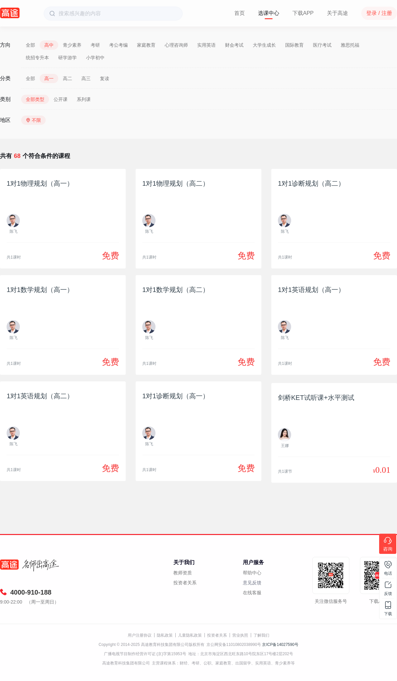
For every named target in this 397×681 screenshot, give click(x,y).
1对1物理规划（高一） (40, 183)
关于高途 (337, 13)
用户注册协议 (140, 635)
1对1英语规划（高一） (311, 289)
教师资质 (182, 572)
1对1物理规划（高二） (175, 183)
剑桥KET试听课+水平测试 (316, 397)
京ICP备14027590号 (280, 644)
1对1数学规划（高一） (40, 289)
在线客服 (252, 592)
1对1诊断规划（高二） (311, 183)
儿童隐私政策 (190, 635)
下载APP (303, 13)
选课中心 (268, 13)
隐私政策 (165, 635)
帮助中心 (252, 572)
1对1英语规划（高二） (40, 396)
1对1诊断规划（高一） (175, 396)
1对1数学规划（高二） (175, 289)
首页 (239, 13)
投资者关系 (185, 582)
